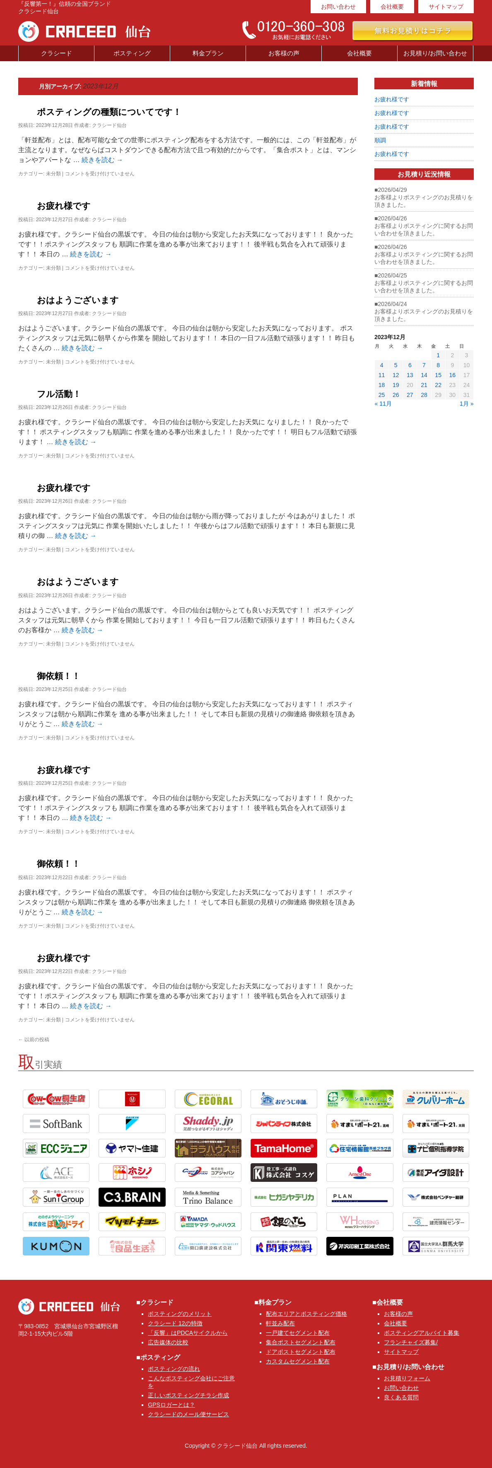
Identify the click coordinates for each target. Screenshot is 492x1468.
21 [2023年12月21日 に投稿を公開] (424, 385)
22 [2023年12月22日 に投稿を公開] (438, 385)
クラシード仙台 (109, 125)
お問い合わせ (338, 6)
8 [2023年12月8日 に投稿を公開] (438, 365)
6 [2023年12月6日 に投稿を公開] (410, 365)
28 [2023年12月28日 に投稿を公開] (424, 395)
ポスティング (132, 53)
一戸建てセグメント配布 (298, 1332)
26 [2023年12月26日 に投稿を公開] (396, 395)
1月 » (466, 403)
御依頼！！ (58, 676)
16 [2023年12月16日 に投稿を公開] (452, 375)
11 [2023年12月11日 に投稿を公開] (382, 375)
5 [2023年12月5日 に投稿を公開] (396, 365)
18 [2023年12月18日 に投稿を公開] (382, 385)
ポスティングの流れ (174, 1368)
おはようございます (78, 300)
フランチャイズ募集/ (411, 1342)
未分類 (53, 174)
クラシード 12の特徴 (175, 1323)
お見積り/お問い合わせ (435, 53)
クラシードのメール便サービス (188, 1414)
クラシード (56, 53)
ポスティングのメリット (180, 1313)
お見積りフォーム (407, 1378)
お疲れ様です (64, 205)
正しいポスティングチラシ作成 (188, 1395)
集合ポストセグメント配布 (300, 1342)
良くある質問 (401, 1397)
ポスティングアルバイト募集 (421, 1332)
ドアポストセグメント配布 (300, 1351)
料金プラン (208, 53)
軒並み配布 (280, 1323)
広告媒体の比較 (168, 1342)
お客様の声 (283, 53)
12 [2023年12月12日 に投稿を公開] (396, 375)
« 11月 (383, 403)
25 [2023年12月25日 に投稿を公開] (382, 395)
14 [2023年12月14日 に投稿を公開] (424, 375)
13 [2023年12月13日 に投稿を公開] (410, 375)
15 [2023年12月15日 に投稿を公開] (438, 375)
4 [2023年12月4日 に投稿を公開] (381, 365)
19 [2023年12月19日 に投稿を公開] (396, 385)
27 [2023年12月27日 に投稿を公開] (410, 395)
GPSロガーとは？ (171, 1404)
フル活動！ (59, 394)
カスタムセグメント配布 (298, 1361)
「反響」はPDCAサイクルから (188, 1332)
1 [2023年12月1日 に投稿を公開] (438, 355)
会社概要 (392, 6)
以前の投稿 (33, 1039)
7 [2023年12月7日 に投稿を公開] (424, 365)
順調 (380, 140)
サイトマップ (446, 6)
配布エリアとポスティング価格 (306, 1313)
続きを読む (102, 159)
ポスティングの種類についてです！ (109, 112)
